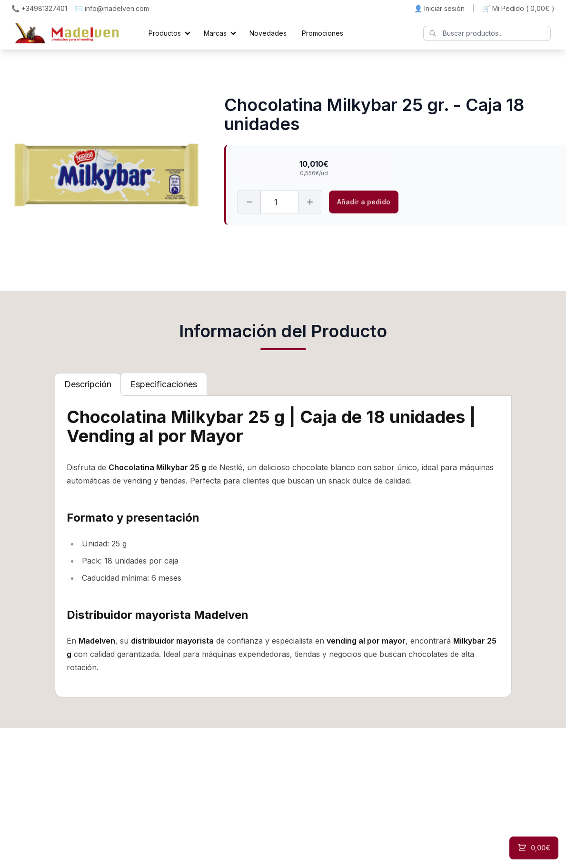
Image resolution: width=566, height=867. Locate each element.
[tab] (88, 384)
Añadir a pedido (363, 202)
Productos (165, 33)
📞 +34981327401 (39, 8)
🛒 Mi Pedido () (518, 8)
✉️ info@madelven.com (112, 8)
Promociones (322, 33)
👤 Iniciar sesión (439, 8)
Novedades (268, 33)
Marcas (215, 33)
